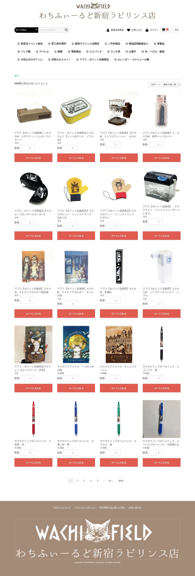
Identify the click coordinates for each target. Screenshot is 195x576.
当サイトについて (62, 507)
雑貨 (60, 51)
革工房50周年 (58, 43)
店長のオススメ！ (61, 59)
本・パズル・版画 (154, 51)
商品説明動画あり (138, 43)
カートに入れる (33, 158)
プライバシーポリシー (85, 507)
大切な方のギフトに (32, 59)
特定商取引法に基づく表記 (112, 507)
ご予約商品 (114, 43)
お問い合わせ (135, 507)
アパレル (44, 51)
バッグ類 (25, 51)
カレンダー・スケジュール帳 (133, 59)
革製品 (160, 43)
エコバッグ (96, 51)
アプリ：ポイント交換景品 (94, 59)
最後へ (122, 481)
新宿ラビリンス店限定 (87, 43)
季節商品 (76, 51)
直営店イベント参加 (32, 43)
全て (16, 75)
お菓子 (132, 51)
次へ (111, 481)
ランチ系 (115, 51)
